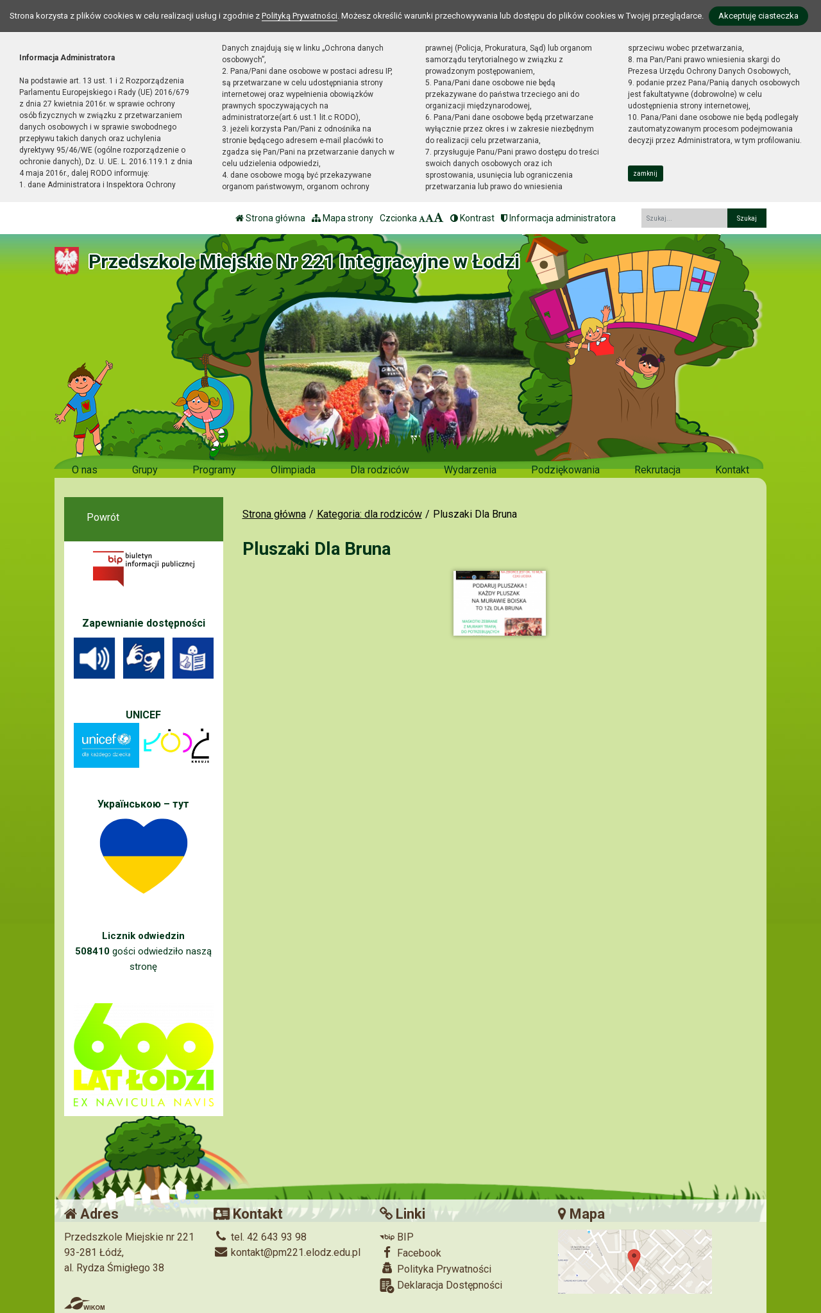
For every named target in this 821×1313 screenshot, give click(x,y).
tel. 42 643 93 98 (260, 1237)
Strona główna (270, 218)
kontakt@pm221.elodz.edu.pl (287, 1252)
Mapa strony (342, 218)
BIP (397, 1237)
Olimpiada (293, 470)
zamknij (645, 173)
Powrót (103, 517)
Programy (214, 470)
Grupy (145, 470)
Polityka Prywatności (435, 1268)
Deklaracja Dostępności (441, 1285)
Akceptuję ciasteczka (758, 16)
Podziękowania (565, 470)
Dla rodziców (379, 470)
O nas (84, 470)
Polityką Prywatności (299, 16)
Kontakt (732, 470)
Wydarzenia (470, 470)
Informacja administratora (558, 218)
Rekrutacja (657, 470)
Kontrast (472, 218)
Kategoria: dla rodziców (369, 514)
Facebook (410, 1252)
